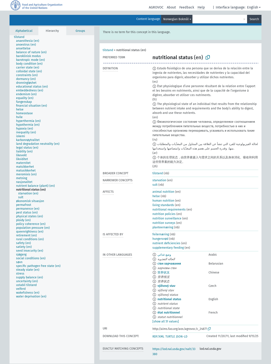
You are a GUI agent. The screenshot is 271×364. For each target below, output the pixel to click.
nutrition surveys (163, 223)
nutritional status (169, 299)
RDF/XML (158, 336)
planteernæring (162, 227)
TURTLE (170, 336)
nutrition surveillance (166, 218)
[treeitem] (21, 37)
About (171, 7)
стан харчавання (169, 263)
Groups (80, 31)
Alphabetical (23, 31)
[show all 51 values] (165, 321)
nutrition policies (164, 214)
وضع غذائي (164, 255)
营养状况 (163, 272)
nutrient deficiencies (166, 243)
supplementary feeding (168, 248)
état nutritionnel (169, 312)
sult (155, 185)
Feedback (186, 7)
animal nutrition (163, 192)
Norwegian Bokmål (176, 19)
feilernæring (160, 234)
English (252, 7)
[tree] (52, 199)
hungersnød (160, 239)
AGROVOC (156, 7)
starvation (159, 180)
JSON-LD (181, 336)
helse (156, 196)
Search (254, 19)
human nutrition (163, 200)
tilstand (108, 50)
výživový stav (166, 286)
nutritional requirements (169, 209)
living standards (163, 205)
